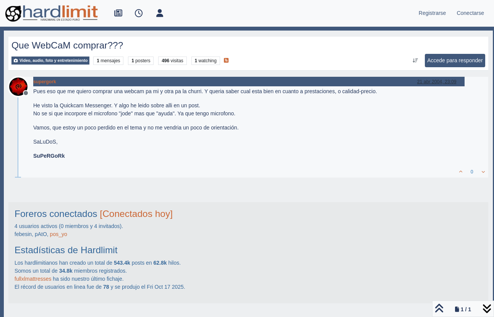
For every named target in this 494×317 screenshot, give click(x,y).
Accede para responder (455, 60)
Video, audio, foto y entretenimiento (50, 60)
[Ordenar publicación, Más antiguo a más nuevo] (415, 60)
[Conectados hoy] (136, 214)
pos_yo (58, 234)
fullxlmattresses (33, 279)
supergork (44, 81)
